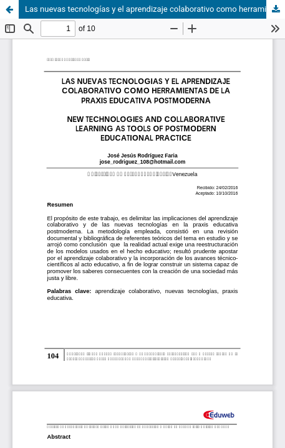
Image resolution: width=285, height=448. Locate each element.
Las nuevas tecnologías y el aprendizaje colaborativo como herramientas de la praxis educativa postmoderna (155, 9)
